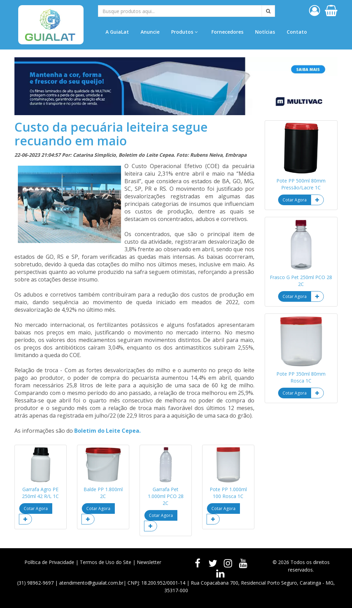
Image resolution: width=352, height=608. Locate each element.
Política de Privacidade (49, 562)
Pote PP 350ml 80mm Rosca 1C (301, 377)
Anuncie (150, 32)
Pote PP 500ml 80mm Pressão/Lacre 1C (301, 184)
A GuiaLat (117, 32)
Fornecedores (227, 32)
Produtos (184, 32)
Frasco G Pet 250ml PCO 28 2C (301, 280)
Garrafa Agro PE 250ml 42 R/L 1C (40, 492)
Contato (297, 32)
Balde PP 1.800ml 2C (103, 492)
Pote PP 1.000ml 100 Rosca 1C (228, 492)
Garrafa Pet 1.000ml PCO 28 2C (166, 496)
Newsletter (149, 562)
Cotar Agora (36, 508)
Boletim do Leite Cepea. (107, 430)
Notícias (265, 32)
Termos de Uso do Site (105, 562)
